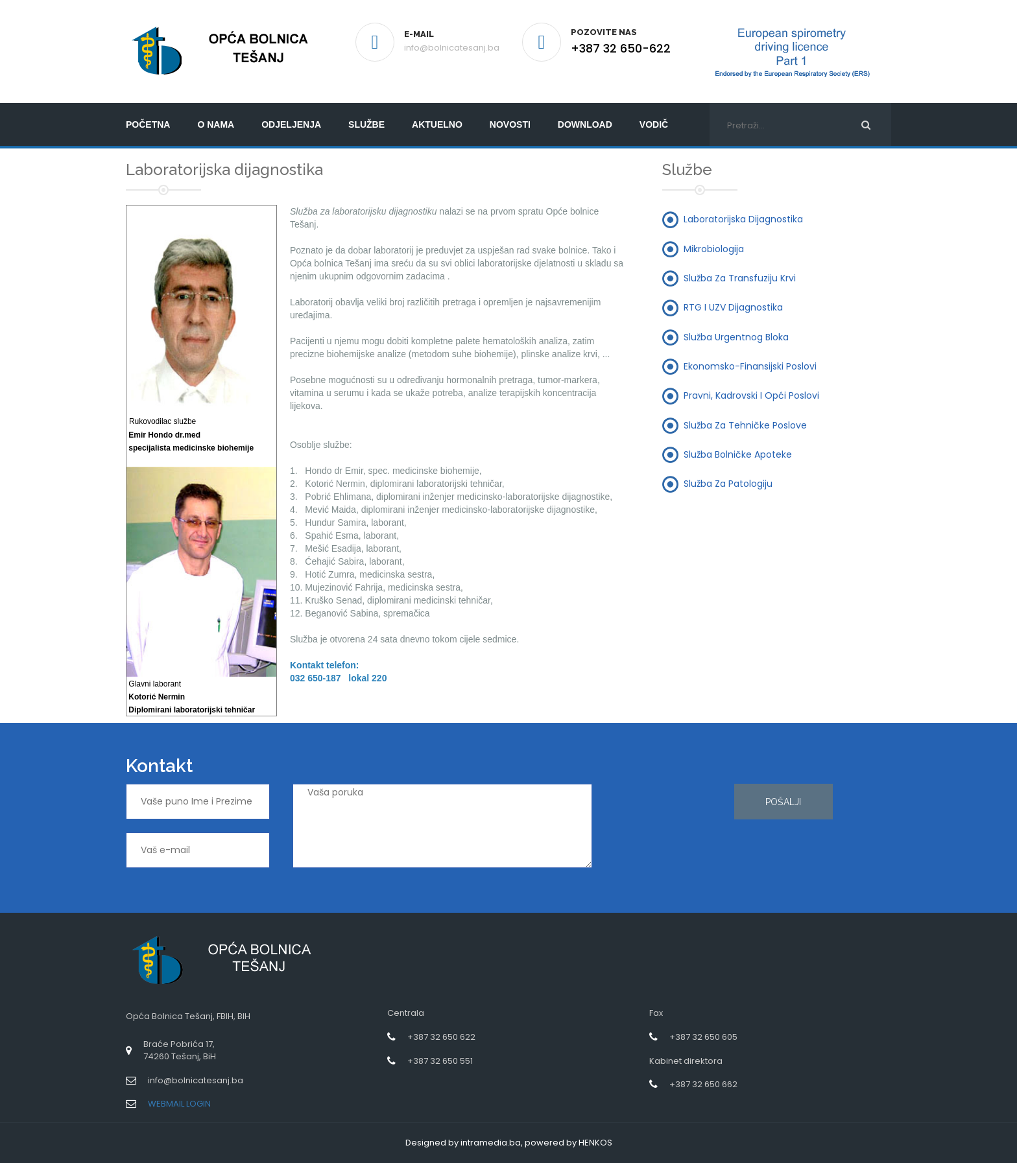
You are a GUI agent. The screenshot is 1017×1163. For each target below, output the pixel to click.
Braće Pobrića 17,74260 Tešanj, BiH (179, 1050)
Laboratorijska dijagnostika (743, 219)
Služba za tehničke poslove (745, 424)
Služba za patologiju (728, 483)
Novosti (510, 124)
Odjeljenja (291, 124)
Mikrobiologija (714, 248)
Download (585, 124)
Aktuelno (437, 124)
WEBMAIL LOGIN (179, 1104)
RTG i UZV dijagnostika (733, 307)
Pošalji (783, 802)
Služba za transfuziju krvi (740, 278)
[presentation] (668, 830)
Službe (366, 124)
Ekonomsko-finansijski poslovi (750, 365)
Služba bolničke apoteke (738, 453)
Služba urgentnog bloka (736, 336)
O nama (215, 124)
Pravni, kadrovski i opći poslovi (751, 395)
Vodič (654, 124)
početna (148, 124)
